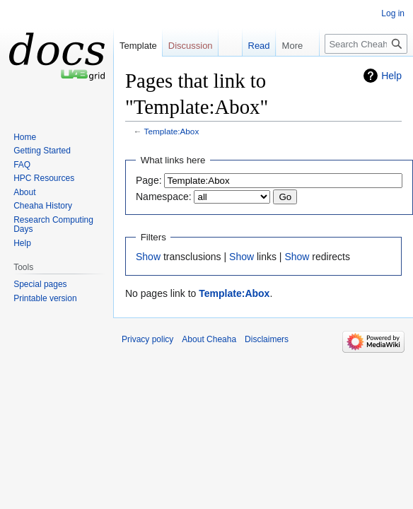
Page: (149, 180)
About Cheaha (209, 339)
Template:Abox (171, 131)
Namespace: (164, 196)
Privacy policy (147, 339)
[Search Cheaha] (366, 44)
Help (391, 75)
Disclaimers (267, 339)
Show (148, 256)
